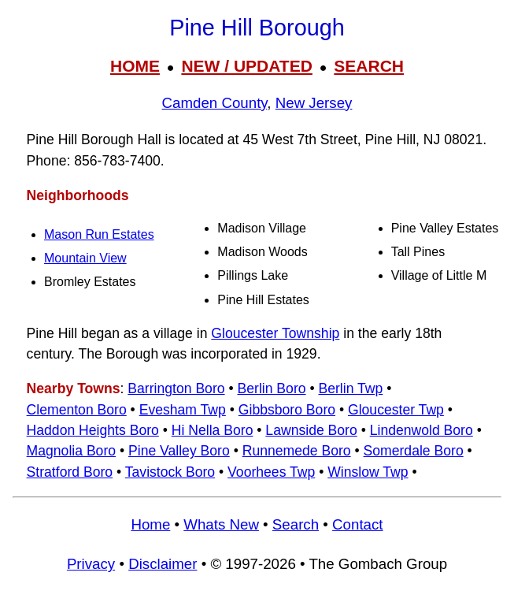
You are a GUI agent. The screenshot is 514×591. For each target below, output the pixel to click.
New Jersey (314, 103)
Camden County (215, 103)
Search (295, 524)
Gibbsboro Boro (287, 410)
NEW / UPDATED (246, 66)
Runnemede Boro (296, 451)
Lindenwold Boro (421, 430)
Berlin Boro (272, 388)
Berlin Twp (350, 388)
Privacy (91, 564)
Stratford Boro (70, 472)
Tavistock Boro (170, 472)
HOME (135, 66)
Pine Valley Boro (179, 451)
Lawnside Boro (311, 430)
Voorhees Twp (271, 472)
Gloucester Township (275, 333)
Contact (357, 524)
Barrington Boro (176, 388)
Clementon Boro (77, 410)
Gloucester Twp (396, 410)
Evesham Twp (182, 410)
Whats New (221, 524)
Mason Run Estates (99, 234)
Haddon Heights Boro (93, 430)
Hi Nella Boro (212, 430)
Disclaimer (162, 564)
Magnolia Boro (71, 451)
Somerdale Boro (414, 451)
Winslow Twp (367, 472)
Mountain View (85, 258)
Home (150, 524)
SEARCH (369, 66)
